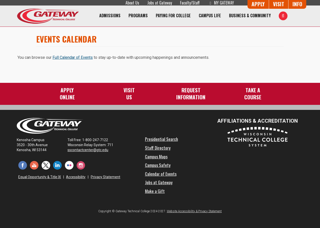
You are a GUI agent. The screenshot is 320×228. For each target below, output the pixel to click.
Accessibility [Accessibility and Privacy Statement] (76, 177)
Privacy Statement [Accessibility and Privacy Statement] (105, 177)
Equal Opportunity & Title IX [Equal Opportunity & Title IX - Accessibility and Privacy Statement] (39, 177)
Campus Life (210, 16)
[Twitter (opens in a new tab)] (46, 165)
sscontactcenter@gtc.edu (90, 150)
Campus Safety (157, 165)
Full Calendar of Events (72, 57)
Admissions (109, 16)
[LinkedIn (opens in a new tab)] (58, 165)
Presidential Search (161, 139)
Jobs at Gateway (159, 3)
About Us (132, 3)
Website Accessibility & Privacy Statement (194, 211)
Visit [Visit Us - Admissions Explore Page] (278, 4)
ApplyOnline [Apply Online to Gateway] (67, 93)
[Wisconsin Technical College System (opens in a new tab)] (258, 136)
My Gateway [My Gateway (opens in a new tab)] (221, 3)
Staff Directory (157, 147)
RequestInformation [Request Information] (191, 93)
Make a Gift (155, 191)
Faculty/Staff (190, 3)
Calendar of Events (160, 173)
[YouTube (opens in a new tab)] (34, 165)
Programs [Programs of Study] (138, 16)
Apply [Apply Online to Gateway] (258, 4)
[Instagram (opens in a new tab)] (81, 165)
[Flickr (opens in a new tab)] (69, 165)
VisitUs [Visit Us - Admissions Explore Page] (129, 93)
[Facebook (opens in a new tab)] (22, 165)
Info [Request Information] (297, 4)
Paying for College (173, 16)
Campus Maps (156, 156)
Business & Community (250, 16)
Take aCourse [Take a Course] (252, 93)
